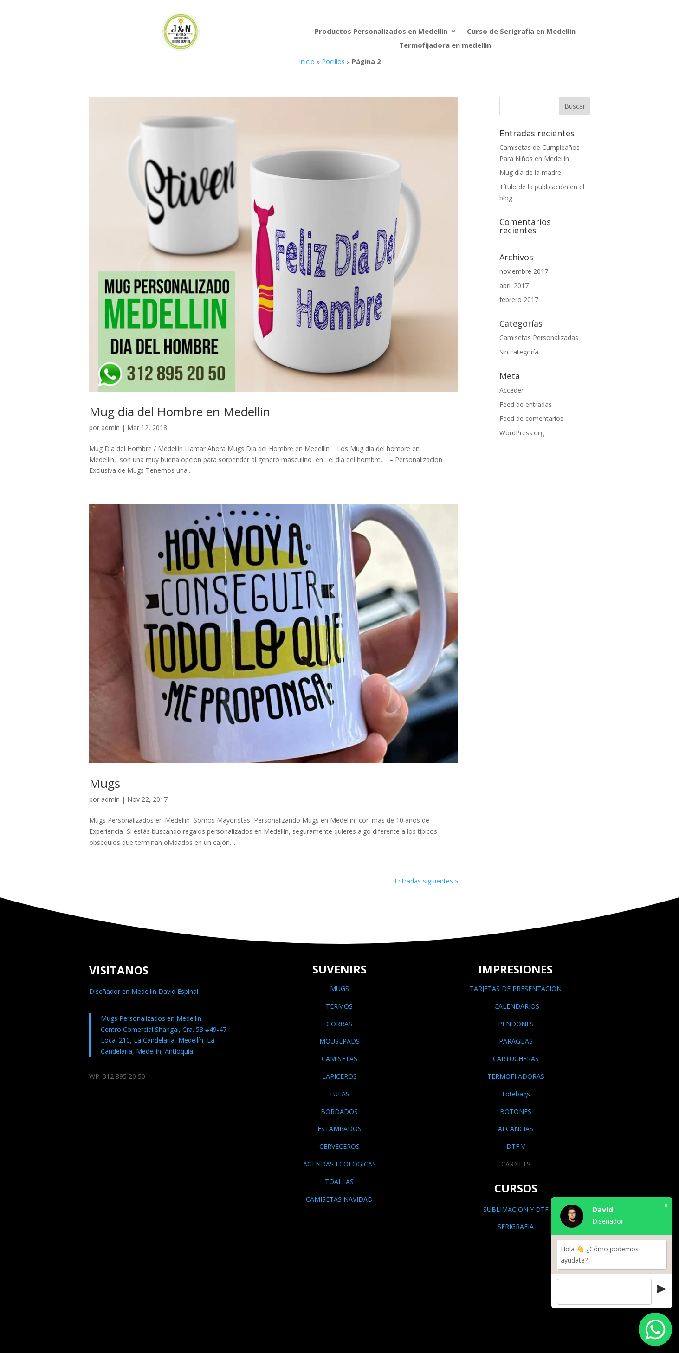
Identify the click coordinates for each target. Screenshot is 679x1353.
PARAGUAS (516, 1041)
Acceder (511, 390)
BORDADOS (339, 1111)
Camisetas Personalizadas (538, 337)
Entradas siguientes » (426, 880)
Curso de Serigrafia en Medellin (521, 32)
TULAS (339, 1093)
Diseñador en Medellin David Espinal (143, 991)
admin (110, 427)
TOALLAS (339, 1181)
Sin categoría (518, 352)
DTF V (515, 1146)
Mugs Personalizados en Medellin (151, 1018)
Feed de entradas (525, 404)
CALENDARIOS (515, 1006)
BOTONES (515, 1111)
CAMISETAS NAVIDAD (339, 1199)
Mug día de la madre (530, 172)
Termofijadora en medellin (445, 46)
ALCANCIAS (515, 1128)
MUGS (339, 988)
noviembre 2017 (523, 271)
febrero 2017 (518, 299)
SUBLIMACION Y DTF (516, 1209)
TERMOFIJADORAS (515, 1076)
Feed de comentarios (531, 418)
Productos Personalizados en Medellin (381, 32)
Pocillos (333, 61)
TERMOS (339, 1006)
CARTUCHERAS (516, 1058)
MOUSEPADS (339, 1041)
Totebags (515, 1093)
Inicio (307, 61)
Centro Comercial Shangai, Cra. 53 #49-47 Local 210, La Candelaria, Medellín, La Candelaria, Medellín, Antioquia (163, 1040)
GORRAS (339, 1023)
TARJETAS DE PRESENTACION (516, 988)
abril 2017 (514, 285)
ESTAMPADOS (339, 1128)
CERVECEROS (339, 1146)
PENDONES (516, 1023)
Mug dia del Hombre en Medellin (179, 411)
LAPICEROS (339, 1076)
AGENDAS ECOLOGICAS (339, 1164)
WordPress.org (521, 432)
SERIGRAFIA (516, 1226)
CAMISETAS (339, 1058)
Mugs (104, 783)
